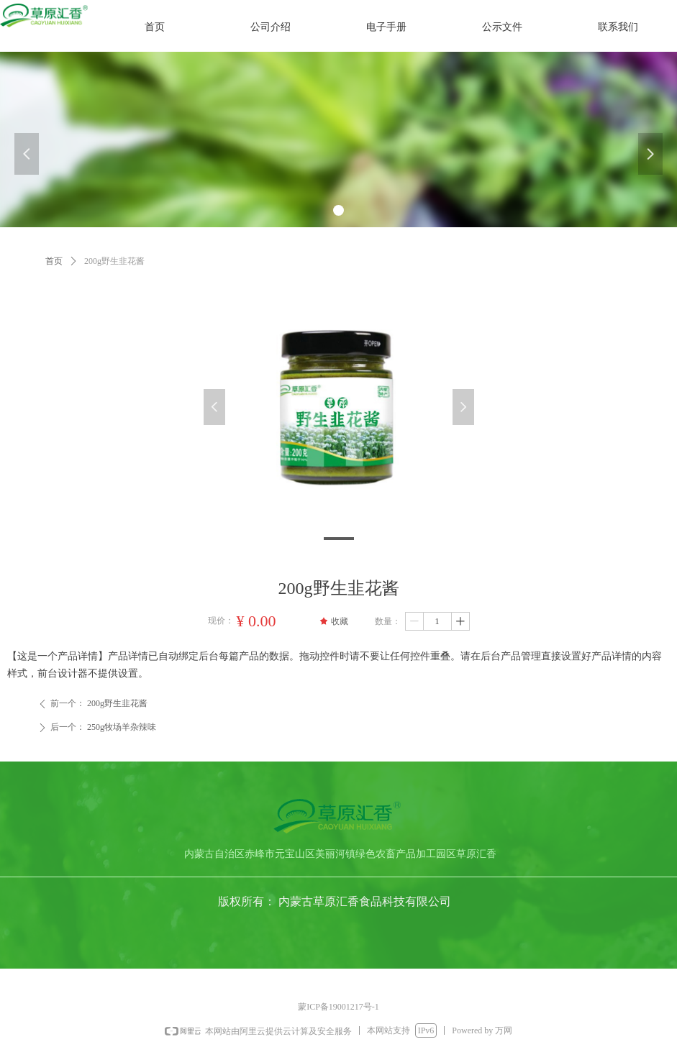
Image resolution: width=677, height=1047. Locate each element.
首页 (54, 261)
